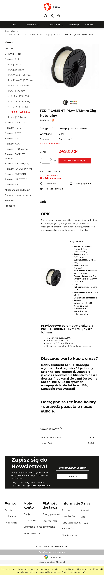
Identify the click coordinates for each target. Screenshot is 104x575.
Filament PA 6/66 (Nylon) (18, 169)
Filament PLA (12, 59)
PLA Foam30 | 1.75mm (20, 80)
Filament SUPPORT (15, 174)
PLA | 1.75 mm (15, 64)
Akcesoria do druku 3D (17, 190)
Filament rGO (12, 184)
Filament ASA (12, 143)
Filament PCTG (13, 133)
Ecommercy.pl (61, 557)
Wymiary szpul (69, 546)
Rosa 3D (9, 48)
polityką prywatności (39, 496)
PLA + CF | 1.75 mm (18, 85)
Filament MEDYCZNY (16, 179)
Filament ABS (12, 138)
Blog (83, 528)
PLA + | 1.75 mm (16, 91)
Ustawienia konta (33, 538)
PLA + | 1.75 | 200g (20, 96)
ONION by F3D (13, 54)
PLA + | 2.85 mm (17, 117)
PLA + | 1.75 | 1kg (19, 106)
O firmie (84, 534)
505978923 (51, 194)
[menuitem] (13, 24)
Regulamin (11, 534)
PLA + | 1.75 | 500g (20, 101)
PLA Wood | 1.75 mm (19, 75)
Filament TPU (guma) (16, 149)
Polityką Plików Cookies (70, 569)
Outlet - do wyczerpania (18, 195)
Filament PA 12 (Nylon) (17, 163)
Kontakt (84, 521)
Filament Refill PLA (15, 122)
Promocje (10, 206)
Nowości (9, 200)
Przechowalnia (32, 544)
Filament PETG (13, 128)
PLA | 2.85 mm (16, 69)
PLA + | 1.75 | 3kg (20, 112)
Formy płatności (51, 525)
